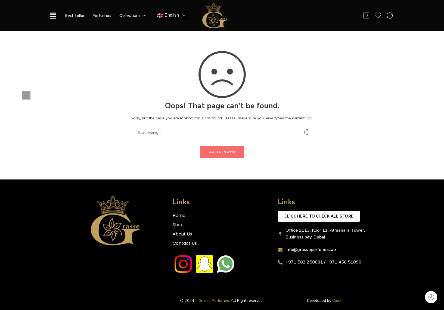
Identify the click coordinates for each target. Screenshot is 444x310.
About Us (182, 234)
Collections (132, 15)
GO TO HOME (222, 152)
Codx (336, 300)
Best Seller (75, 15)
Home (179, 215)
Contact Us (185, 243)
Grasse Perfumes (213, 300)
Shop (178, 225)
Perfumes (102, 15)
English (168, 15)
